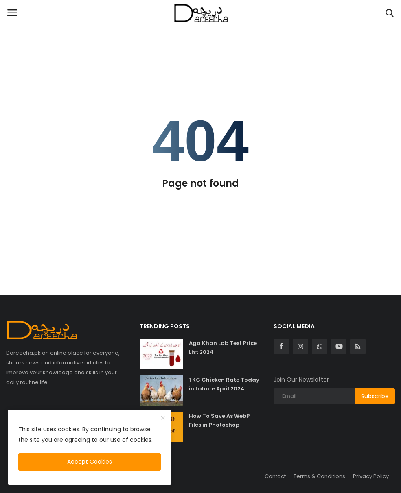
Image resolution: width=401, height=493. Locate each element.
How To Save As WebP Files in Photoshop (219, 420)
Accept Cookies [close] (89, 462)
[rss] (358, 346)
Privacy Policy (371, 476)
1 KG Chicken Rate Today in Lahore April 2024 (224, 384)
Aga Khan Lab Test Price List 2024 (223, 347)
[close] (163, 418)
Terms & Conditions (319, 476)
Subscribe (375, 396)
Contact (275, 476)
